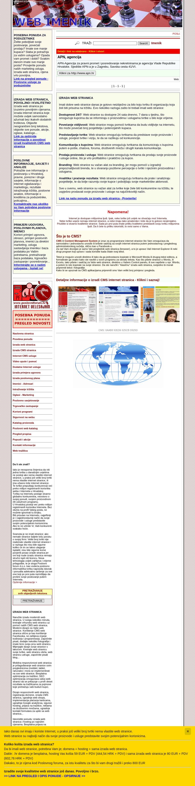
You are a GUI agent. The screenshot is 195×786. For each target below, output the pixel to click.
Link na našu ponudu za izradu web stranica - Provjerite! (98, 198)
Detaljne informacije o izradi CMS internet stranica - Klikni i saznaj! (108, 280)
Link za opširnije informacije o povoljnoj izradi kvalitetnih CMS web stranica (32, 141)
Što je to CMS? (68, 236)
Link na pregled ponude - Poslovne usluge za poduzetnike (31, 82)
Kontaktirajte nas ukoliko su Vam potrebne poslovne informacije (32, 207)
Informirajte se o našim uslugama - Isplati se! (29, 266)
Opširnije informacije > (25, 582)
